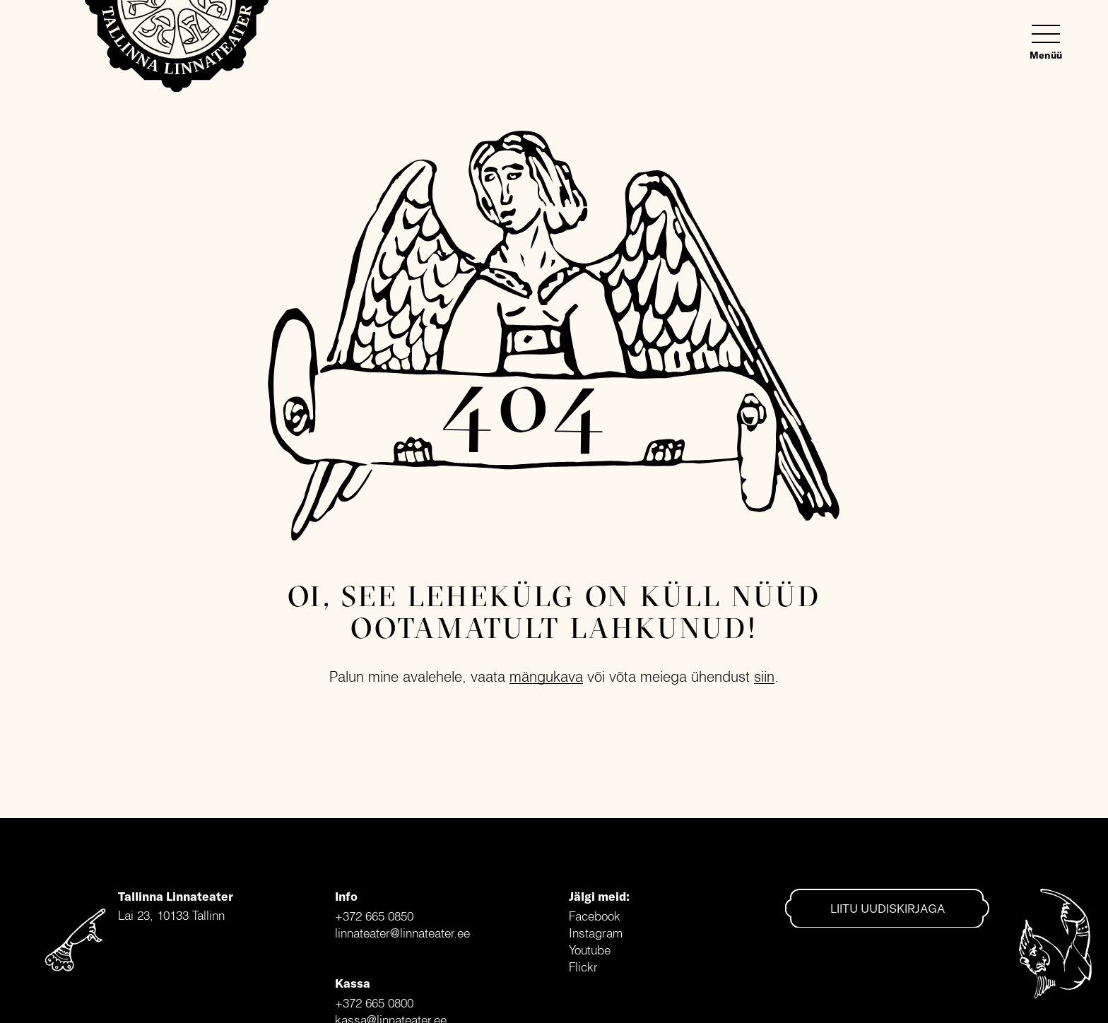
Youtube (590, 949)
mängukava (546, 676)
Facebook (594, 916)
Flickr (583, 966)
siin (764, 676)
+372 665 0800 (374, 1002)
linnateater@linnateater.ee (402, 933)
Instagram (596, 933)
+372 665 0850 (374, 916)
